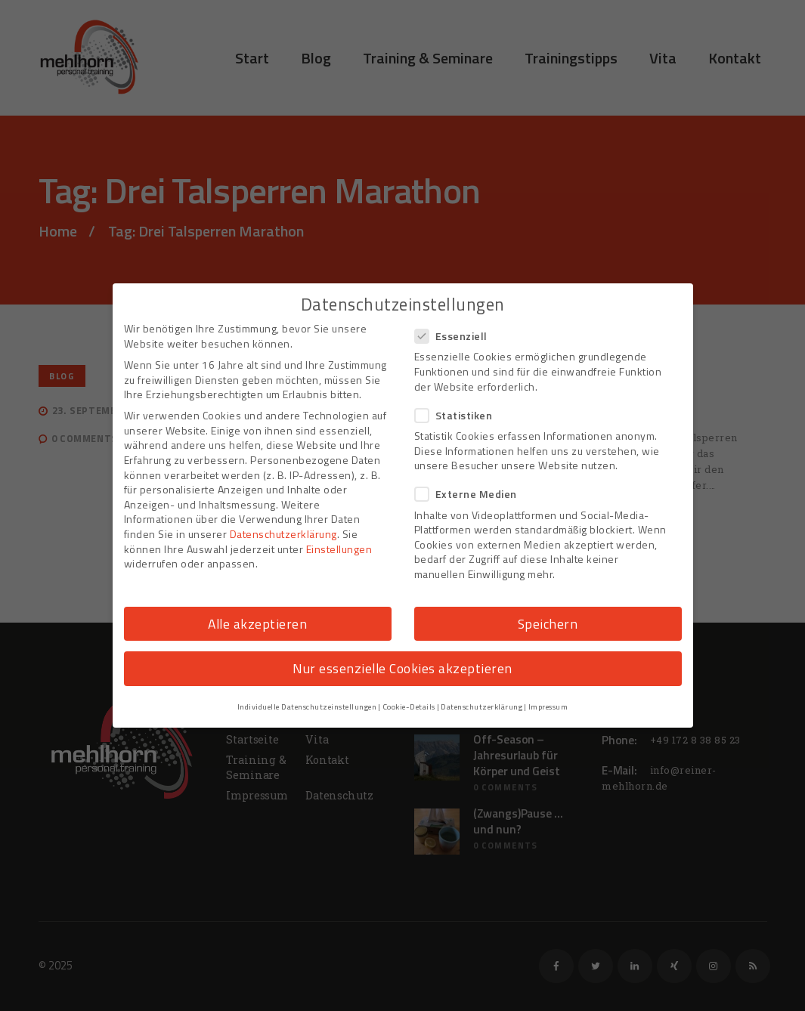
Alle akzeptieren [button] (257, 624)
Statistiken (458, 415)
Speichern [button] (548, 624)
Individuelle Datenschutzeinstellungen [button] (307, 706)
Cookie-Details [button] (408, 706)
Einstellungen (339, 549)
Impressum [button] (548, 706)
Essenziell (455, 336)
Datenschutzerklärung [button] (481, 706)
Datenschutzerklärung (283, 534)
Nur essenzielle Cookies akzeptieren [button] (402, 668)
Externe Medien (470, 494)
